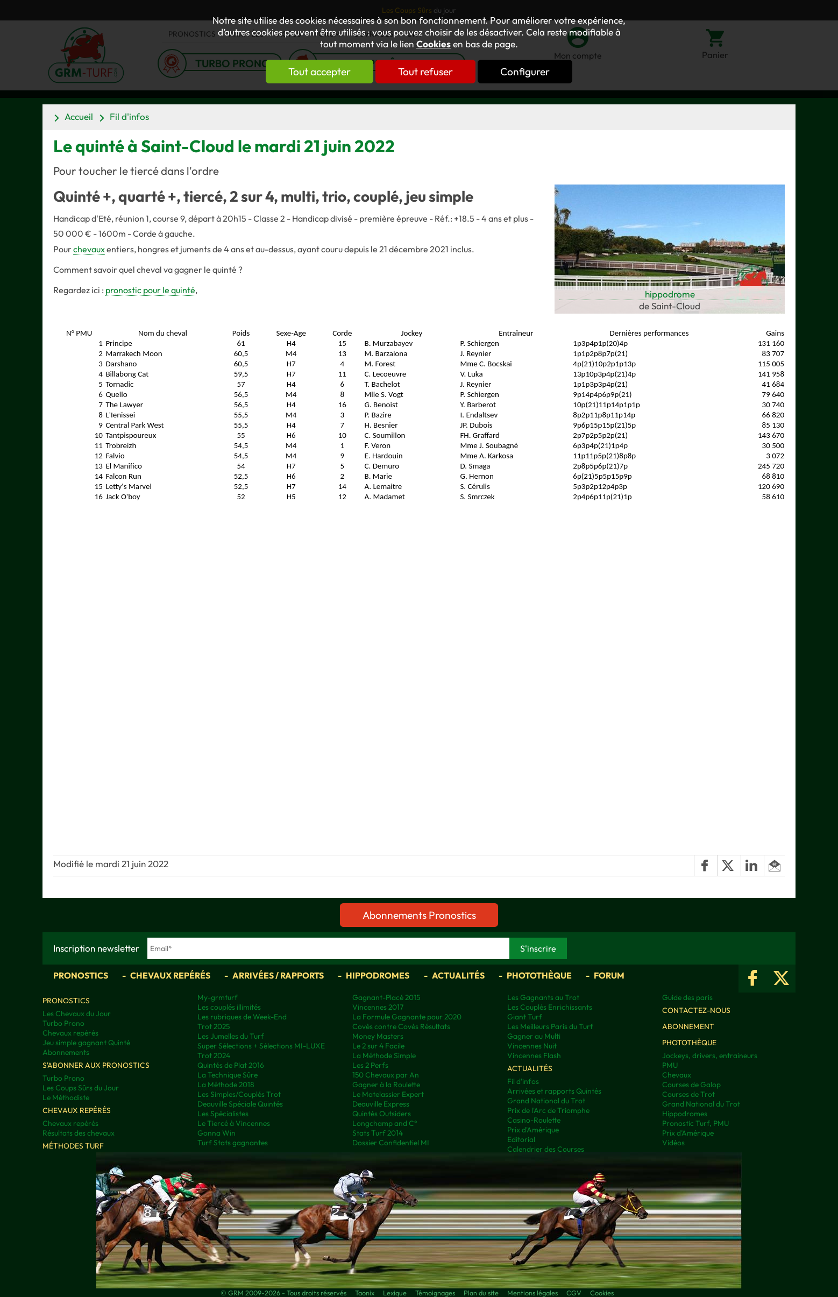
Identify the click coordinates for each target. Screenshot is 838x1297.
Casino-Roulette (533, 1120)
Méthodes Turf (73, 1146)
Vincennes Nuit (532, 1046)
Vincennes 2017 (377, 1007)
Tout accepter (319, 71)
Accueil (79, 116)
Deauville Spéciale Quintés (240, 1104)
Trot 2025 (213, 1026)
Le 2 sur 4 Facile (378, 1046)
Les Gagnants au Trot (543, 997)
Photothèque (539, 975)
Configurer (525, 71)
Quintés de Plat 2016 (230, 1065)
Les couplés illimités (229, 1007)
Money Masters (377, 1036)
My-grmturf (217, 997)
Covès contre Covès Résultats (401, 1026)
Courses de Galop (691, 1084)
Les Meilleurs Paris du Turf (550, 1026)
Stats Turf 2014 (377, 1133)
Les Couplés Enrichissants (549, 1007)
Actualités (458, 975)
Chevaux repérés (170, 975)
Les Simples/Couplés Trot (239, 1094)
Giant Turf (524, 1017)
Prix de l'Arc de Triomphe (548, 1110)
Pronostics (80, 975)
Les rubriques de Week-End (242, 1017)
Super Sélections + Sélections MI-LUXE (261, 1046)
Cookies (433, 44)
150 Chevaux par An (385, 1075)
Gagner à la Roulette (386, 1084)
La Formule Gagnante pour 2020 (406, 1017)
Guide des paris (687, 997)
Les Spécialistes (222, 1113)
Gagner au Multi (533, 1036)
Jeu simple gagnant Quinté (86, 1042)
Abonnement (688, 1026)
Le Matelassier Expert (388, 1094)
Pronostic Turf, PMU (695, 1123)
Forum (609, 975)
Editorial (521, 1139)
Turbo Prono (63, 1023)
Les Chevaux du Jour (76, 1013)
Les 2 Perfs (370, 1065)
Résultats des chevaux (78, 1133)
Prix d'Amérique (533, 1130)
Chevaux (676, 1075)
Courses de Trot (688, 1094)
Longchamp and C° (384, 1123)
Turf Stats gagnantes (232, 1142)
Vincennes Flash (534, 1055)
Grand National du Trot (546, 1100)
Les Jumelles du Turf (230, 1036)
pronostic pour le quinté (150, 290)
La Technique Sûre (227, 1075)
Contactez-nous (696, 1010)
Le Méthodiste (65, 1097)
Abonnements (65, 1052)
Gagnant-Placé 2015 (386, 997)
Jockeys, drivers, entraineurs (709, 1055)
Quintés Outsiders (381, 1113)
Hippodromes (377, 975)
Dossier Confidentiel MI (390, 1142)
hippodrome (670, 294)
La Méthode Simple (384, 1055)
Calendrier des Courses (545, 1149)
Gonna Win (216, 1133)
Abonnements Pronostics (419, 915)
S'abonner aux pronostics (96, 1065)
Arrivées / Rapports (278, 975)
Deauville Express (380, 1104)
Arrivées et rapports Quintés (554, 1091)
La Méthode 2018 (225, 1084)
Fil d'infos (129, 116)
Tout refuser (425, 71)
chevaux (89, 249)
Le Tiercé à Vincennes (233, 1123)
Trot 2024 (213, 1055)
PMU (670, 1065)
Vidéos (673, 1142)
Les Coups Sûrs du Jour (80, 1088)
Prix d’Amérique (688, 1133)
